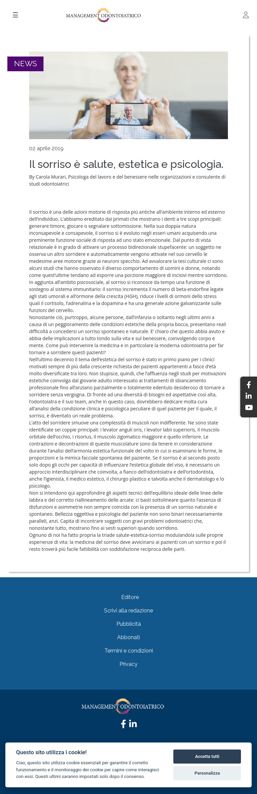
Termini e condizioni (128, 651)
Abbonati (128, 637)
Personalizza (207, 773)
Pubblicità (128, 624)
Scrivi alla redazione (128, 610)
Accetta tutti (207, 756)
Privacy (128, 664)
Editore (130, 597)
